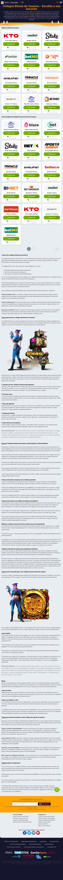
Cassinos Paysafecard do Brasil (46, 820)
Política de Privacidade (18, 844)
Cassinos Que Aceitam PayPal (46, 816)
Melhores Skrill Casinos (44, 822)
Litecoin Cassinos (43, 824)
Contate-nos (51, 847)
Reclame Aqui (54, 841)
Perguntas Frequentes (28, 841)
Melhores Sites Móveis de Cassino (22, 822)
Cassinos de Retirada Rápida (20, 820)
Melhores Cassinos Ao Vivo (20, 818)
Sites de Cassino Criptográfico (46, 818)
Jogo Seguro (49, 844)
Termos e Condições (11, 841)
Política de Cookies (13, 847)
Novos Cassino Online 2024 (20, 816)
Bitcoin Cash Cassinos (44, 825)
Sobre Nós (43, 841)
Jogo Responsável (35, 844)
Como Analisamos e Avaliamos (34, 847)
